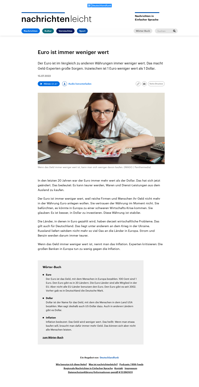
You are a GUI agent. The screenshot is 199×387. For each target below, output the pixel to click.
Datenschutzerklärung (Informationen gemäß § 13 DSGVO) (100, 372)
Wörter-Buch (143, 31)
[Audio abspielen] (49, 83)
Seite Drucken (156, 84)
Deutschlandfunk (109, 357)
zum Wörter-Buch (53, 337)
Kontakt (118, 368)
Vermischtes (65, 31)
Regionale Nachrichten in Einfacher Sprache (88, 368)
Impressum (131, 368)
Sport (82, 31)
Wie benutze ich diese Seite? (71, 364)
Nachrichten (31, 31)
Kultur (48, 31)
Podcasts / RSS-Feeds (131, 364)
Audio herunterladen (79, 84)
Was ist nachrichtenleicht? (103, 364)
